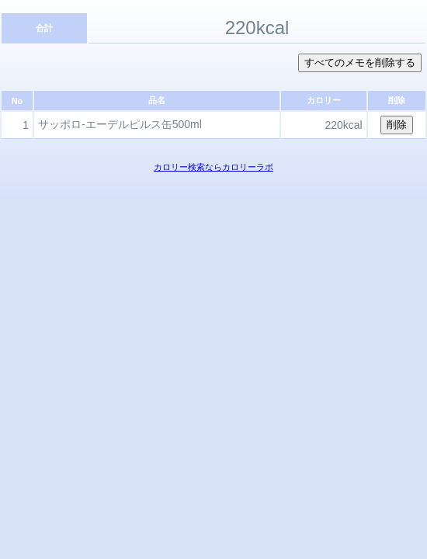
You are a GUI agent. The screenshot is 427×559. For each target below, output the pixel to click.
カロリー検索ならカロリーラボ (213, 167)
